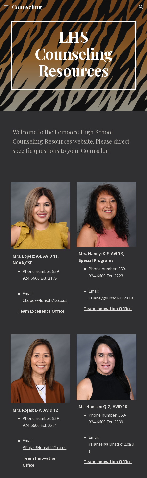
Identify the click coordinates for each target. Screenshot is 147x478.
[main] (73, 55)
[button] (6, 7)
